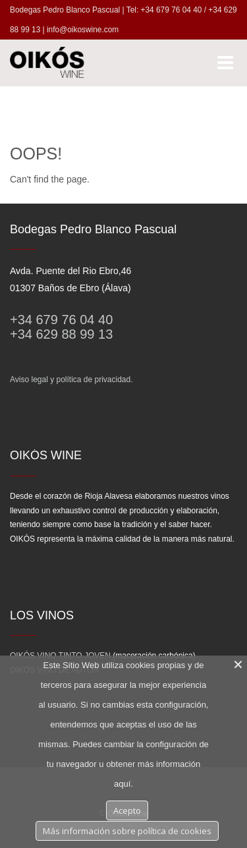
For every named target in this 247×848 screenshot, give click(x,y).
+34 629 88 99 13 (61, 334)
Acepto (127, 810)
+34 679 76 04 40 (61, 319)
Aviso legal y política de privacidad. (71, 379)
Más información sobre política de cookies (127, 831)
